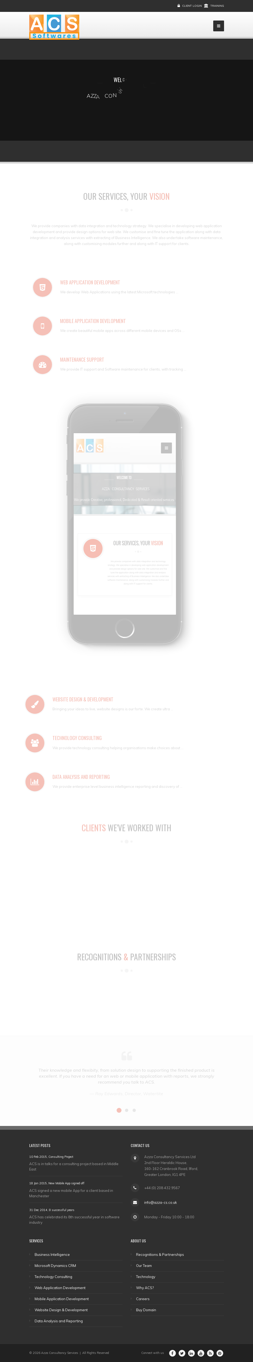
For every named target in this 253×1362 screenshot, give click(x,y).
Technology (145, 1276)
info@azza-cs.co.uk (160, 1202)
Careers (143, 1299)
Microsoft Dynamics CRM (55, 1265)
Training (217, 6)
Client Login (192, 6)
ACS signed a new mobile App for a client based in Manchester (71, 1193)
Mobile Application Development (62, 1299)
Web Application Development (60, 1288)
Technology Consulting (53, 1276)
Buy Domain (146, 1310)
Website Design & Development (61, 1310)
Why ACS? (145, 1288)
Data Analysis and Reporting (59, 1321)
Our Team (144, 1265)
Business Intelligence (52, 1254)
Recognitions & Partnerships (160, 1254)
